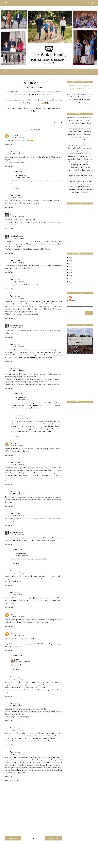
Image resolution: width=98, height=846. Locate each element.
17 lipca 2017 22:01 (17, 635)
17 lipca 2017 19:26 (17, 464)
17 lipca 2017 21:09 (17, 535)
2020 (70, 267)
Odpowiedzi (17, 171)
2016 (70, 279)
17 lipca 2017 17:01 (17, 327)
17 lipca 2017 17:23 (23, 178)
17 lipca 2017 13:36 (17, 216)
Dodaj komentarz (12, 781)
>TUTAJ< (45, 103)
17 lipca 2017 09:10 (17, 137)
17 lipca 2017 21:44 (17, 595)
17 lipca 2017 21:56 (17, 616)
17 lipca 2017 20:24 (17, 515)
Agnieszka (14, 443)
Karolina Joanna (16, 236)
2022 (70, 260)
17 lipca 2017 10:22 (17, 197)
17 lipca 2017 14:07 (17, 238)
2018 (70, 273)
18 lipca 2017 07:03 (17, 730)
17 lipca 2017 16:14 (17, 298)
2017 (70, 275)
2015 (70, 282)
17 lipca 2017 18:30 (17, 371)
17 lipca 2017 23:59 (17, 706)
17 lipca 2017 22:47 (17, 679)
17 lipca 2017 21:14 (17, 573)
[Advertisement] (82, 229)
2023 (70, 257)
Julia (17, 660)
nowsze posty (13, 838)
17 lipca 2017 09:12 (17, 154)
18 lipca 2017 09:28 (17, 754)
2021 (70, 264)
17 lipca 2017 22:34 (23, 556)
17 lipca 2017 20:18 (17, 494)
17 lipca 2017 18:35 (23, 400)
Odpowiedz (9, 145)
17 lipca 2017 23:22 (23, 418)
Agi (11, 614)
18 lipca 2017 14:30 (23, 662)
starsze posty (53, 838)
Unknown (14, 135)
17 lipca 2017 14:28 (17, 262)
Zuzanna (74, 300)
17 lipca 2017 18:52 (17, 445)
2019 (70, 270)
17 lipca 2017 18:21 (17, 347)
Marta (12, 214)
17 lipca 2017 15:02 (17, 282)
